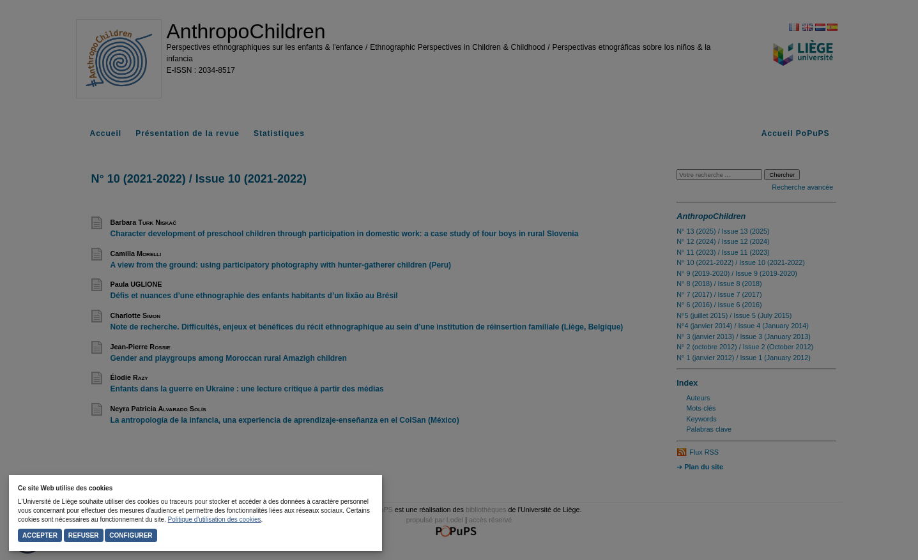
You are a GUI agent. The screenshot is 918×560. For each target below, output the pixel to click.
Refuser (83, 535)
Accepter (39, 535)
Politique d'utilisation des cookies (214, 519)
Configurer (130, 535)
